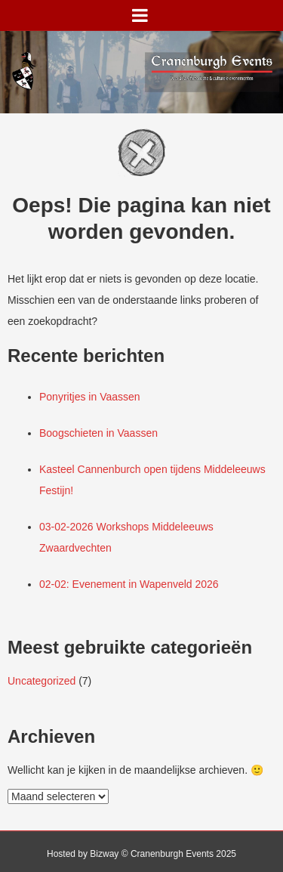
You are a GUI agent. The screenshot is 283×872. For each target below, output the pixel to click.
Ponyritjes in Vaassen (89, 397)
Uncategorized (41, 681)
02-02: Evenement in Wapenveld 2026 (129, 584)
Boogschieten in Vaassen (98, 433)
